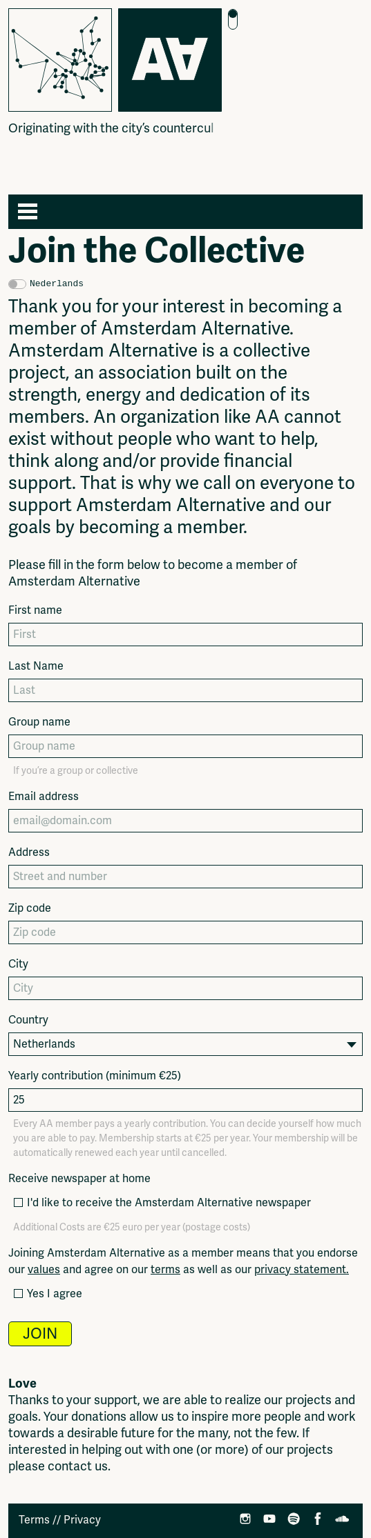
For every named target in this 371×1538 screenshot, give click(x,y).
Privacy (82, 1520)
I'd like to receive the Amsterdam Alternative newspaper (161, 1203)
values (44, 1270)
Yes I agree (47, 1294)
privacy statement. (301, 1270)
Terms (34, 1520)
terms (165, 1270)
